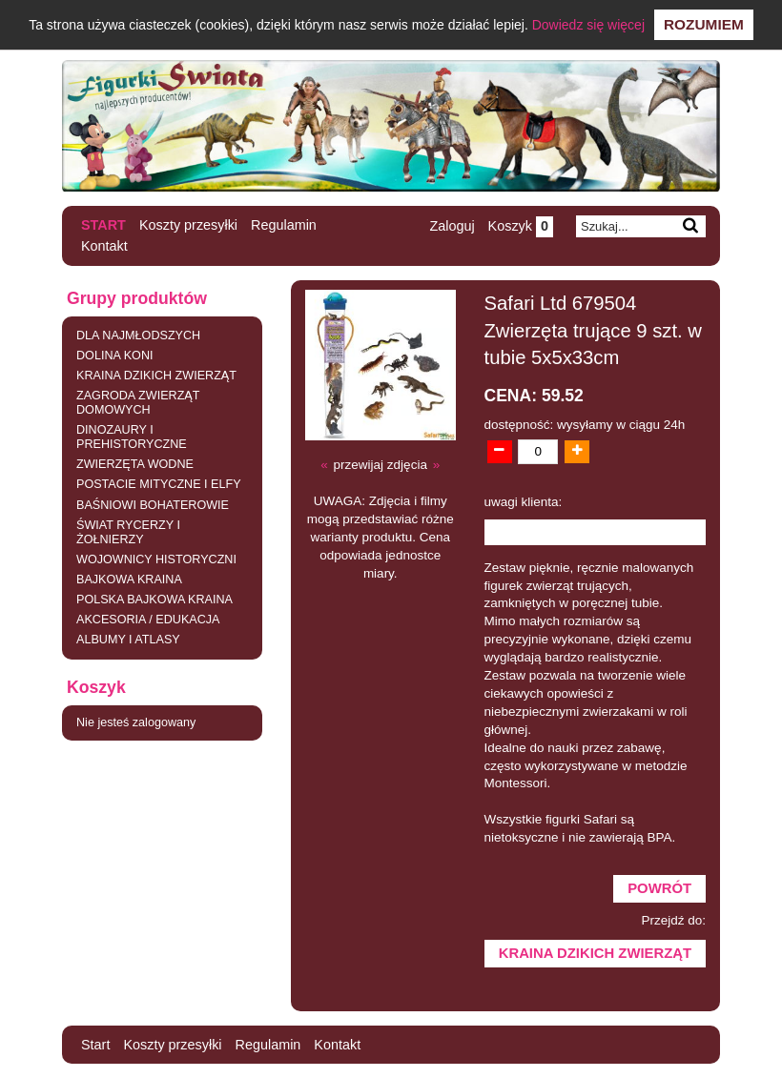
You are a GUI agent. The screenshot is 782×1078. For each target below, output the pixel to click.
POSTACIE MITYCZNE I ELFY (158, 484)
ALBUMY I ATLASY (128, 639)
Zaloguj (451, 226)
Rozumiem (704, 24)
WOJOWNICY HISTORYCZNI (156, 559)
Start (103, 225)
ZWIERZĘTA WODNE (135, 464)
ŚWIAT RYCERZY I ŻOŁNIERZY (128, 532)
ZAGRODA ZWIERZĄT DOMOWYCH (137, 403)
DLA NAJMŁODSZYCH (138, 335)
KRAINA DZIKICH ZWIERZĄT (156, 375)
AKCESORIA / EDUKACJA (147, 619)
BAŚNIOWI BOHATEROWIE (152, 505)
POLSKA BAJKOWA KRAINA (154, 599)
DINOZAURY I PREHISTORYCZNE (131, 437)
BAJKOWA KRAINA (129, 579)
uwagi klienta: (523, 502)
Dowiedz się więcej (588, 24)
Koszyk (520, 226)
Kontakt (104, 246)
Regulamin (284, 225)
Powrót (659, 888)
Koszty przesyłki (188, 225)
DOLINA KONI (114, 355)
